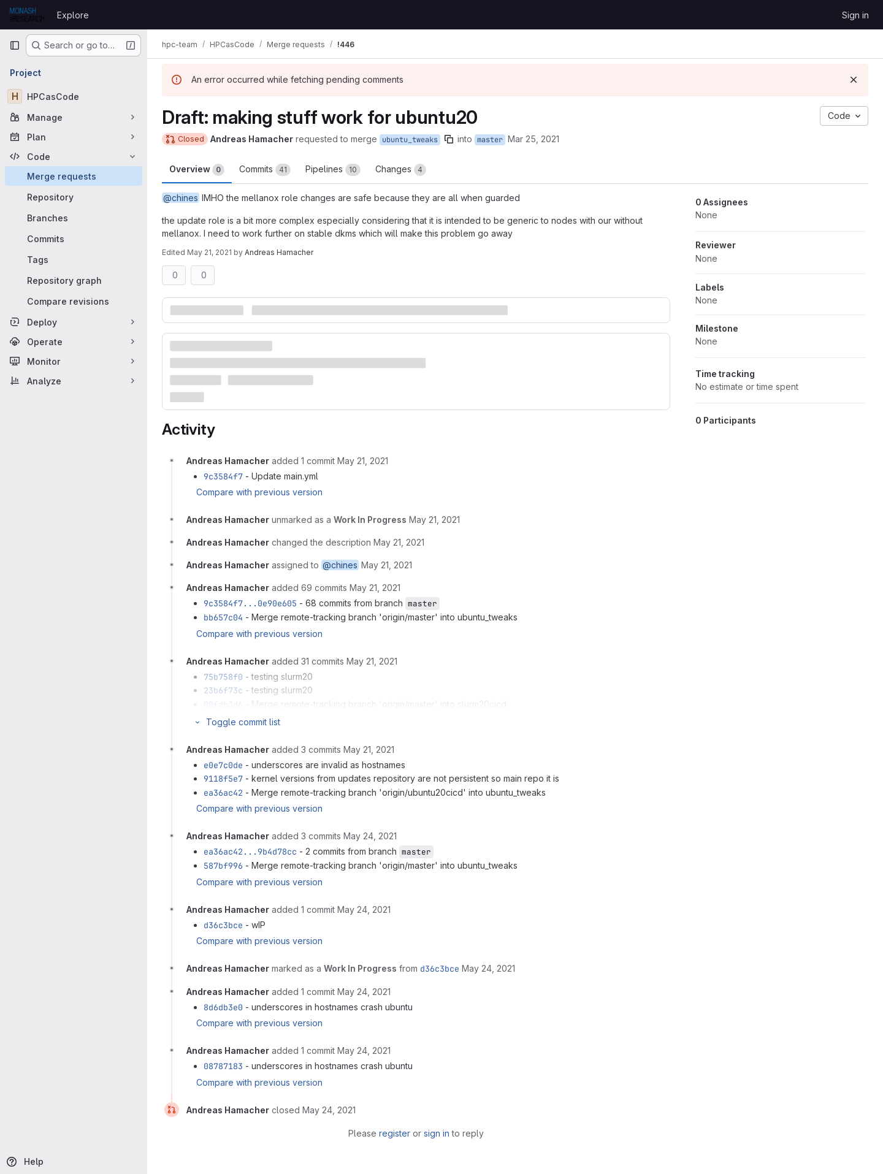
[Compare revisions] (73, 301)
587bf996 (223, 865)
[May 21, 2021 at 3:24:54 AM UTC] (434, 519)
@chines (180, 197)
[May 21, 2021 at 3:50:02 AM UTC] (375, 587)
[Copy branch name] (449, 139)
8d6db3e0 (223, 1007)
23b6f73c (223, 690)
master (490, 140)
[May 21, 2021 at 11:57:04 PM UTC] (368, 749)
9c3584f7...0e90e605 (250, 603)
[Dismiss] (853, 79)
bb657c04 (223, 617)
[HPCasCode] (73, 96)
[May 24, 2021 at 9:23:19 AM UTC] (364, 909)
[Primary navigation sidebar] (15, 45)
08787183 (223, 1066)
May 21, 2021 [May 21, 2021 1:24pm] (209, 252)
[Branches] (73, 217)
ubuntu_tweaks (410, 140)
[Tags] (73, 259)
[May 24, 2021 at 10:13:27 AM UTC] (329, 1110)
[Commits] (73, 238)
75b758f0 (223, 676)
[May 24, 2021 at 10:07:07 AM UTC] (364, 991)
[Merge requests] (73, 176)
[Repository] (73, 197)
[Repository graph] (73, 280)
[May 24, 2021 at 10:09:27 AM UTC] (364, 1050)
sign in (436, 1133)
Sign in (855, 15)
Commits (265, 170)
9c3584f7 (223, 476)
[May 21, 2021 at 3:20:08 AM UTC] (362, 460)
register (394, 1133)
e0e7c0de (223, 765)
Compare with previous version (259, 492)
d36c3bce (223, 925)
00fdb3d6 (223, 704)
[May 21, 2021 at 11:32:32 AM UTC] (371, 661)
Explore (73, 15)
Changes (400, 170)
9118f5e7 (223, 778)
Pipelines (333, 170)
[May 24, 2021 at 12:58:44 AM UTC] (370, 836)
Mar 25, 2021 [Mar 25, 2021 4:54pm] (533, 139)
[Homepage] (27, 15)
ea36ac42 (223, 792)
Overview (196, 170)
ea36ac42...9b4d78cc (250, 851)
